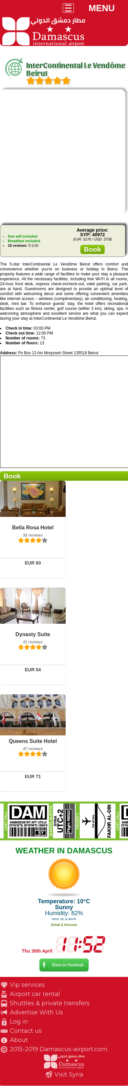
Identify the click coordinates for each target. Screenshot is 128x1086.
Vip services (27, 984)
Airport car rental (35, 994)
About (19, 1040)
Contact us (26, 1030)
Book (92, 249)
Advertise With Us (36, 1012)
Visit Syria (68, 1074)
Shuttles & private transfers (50, 1003)
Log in (19, 1021)
